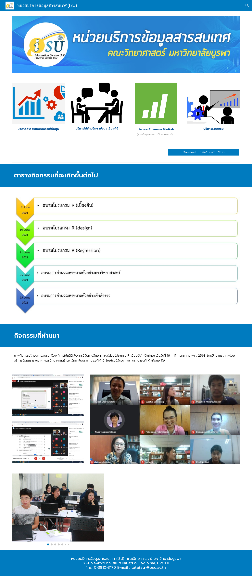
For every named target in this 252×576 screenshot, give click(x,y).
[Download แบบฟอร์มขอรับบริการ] (203, 152)
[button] (247, 5)
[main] (38, 129)
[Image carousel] (58, 509)
